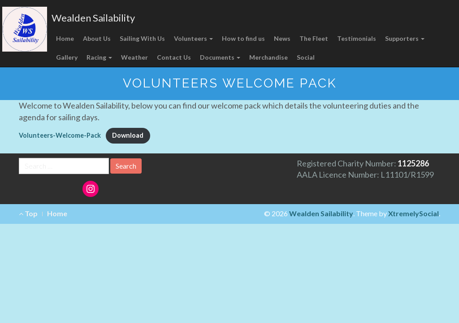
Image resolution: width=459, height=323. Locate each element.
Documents (220, 57)
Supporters (404, 38)
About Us (97, 38)
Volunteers (193, 38)
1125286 (413, 163)
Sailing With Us (142, 38)
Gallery (67, 57)
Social (306, 57)
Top (28, 213)
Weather (134, 57)
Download (127, 135)
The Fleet (313, 38)
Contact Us (174, 57)
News (282, 38)
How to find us (243, 38)
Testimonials (356, 38)
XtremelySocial (413, 213)
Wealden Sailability (93, 18)
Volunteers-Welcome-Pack (60, 135)
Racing (99, 57)
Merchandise (268, 57)
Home (65, 38)
